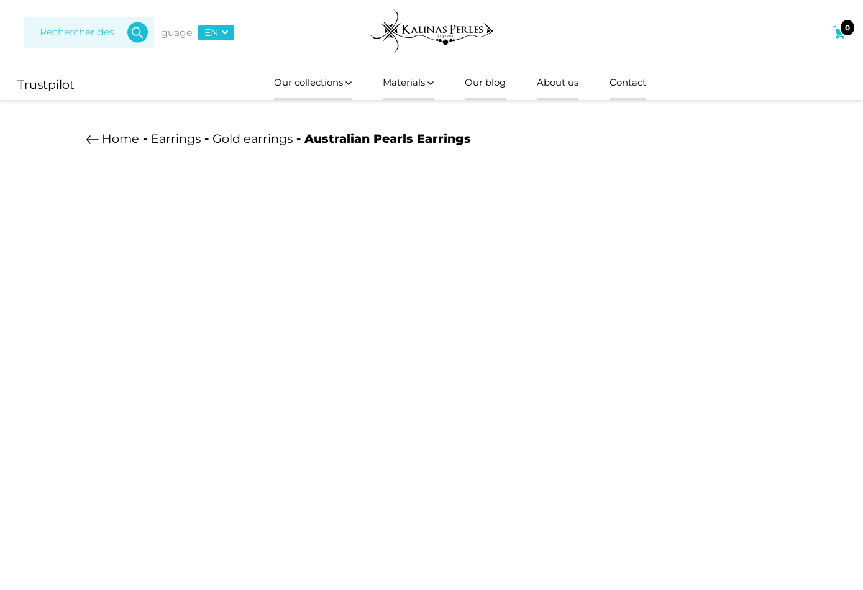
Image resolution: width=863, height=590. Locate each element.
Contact (657, 84)
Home (120, 142)
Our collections (289, 84)
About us (575, 84)
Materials (401, 84)
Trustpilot (46, 84)
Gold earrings (252, 142)
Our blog (490, 84)
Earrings (176, 142)
